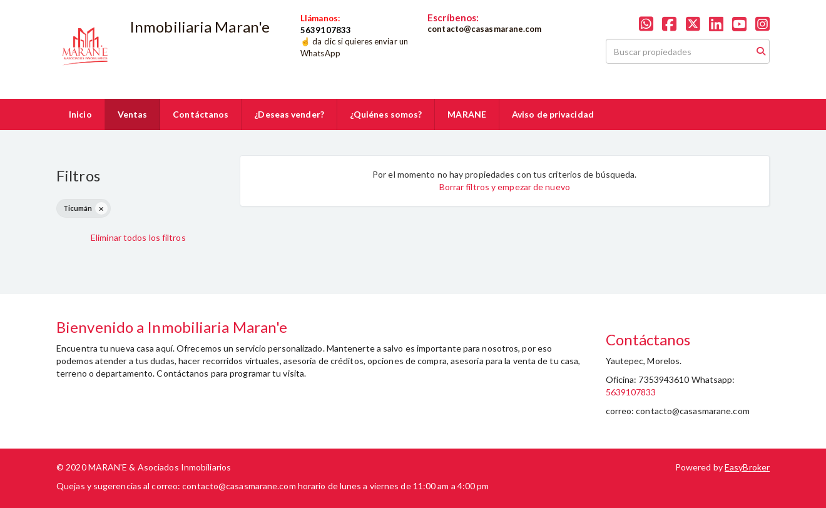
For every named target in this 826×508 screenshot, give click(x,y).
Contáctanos (200, 114)
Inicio (80, 114)
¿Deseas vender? (289, 114)
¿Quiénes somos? (386, 114)
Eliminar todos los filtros (138, 237)
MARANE (466, 114)
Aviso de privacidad (553, 114)
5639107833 (631, 392)
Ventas (133, 114)
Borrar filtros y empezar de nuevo (504, 186)
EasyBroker (747, 467)
